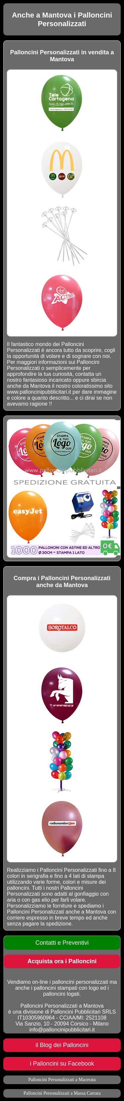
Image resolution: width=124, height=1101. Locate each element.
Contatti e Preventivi (62, 942)
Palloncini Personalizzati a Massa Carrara (62, 1093)
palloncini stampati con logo (66, 988)
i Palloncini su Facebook (62, 1063)
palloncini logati (61, 994)
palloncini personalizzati (80, 982)
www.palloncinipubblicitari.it (39, 392)
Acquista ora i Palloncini (62, 961)
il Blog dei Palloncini (61, 1045)
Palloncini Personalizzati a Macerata (62, 1079)
